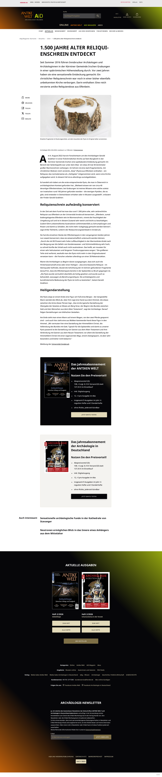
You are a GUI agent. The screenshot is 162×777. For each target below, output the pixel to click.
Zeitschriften (123, 3)
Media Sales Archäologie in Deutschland (64, 674)
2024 (49, 37)
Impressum (108, 756)
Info (140, 3)
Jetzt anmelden (102, 736)
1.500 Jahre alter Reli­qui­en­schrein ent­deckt (68, 37)
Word (27, 96)
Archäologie (96, 674)
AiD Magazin (91, 23)
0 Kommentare (78, 148)
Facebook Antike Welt (72, 685)
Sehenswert (72, 29)
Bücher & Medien (116, 29)
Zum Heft (66, 623)
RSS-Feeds (100, 669)
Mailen (28, 117)
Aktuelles (49, 29)
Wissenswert (60, 29)
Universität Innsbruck (61, 342)
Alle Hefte (66, 629)
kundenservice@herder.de (84, 679)
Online (62, 23)
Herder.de (24, 3)
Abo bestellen (81, 641)
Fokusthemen (102, 29)
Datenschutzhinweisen (93, 729)
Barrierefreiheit (95, 756)
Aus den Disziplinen (87, 29)
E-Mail (52, 733)
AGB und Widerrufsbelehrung (61, 756)
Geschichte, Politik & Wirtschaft (55, 3)
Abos (102, 23)
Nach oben (81, 761)
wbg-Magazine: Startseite (28, 37)
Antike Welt (75, 23)
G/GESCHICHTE (131, 674)
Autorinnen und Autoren (86, 669)
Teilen (28, 107)
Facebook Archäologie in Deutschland (97, 685)
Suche (65, 10)
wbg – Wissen (35, 3)
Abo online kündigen (102, 679)
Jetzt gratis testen (89, 413)
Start (41, 29)
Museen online (71, 669)
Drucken (28, 101)
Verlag (133, 3)
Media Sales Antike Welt (39, 674)
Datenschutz (81, 756)
